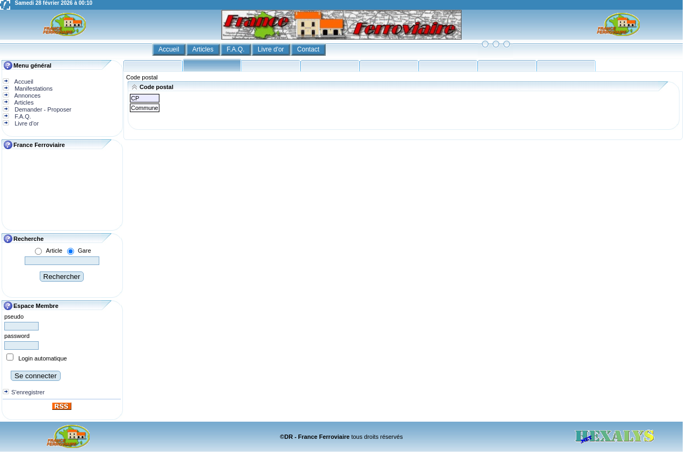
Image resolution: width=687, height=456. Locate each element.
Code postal (142, 77)
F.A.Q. (236, 49)
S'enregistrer (28, 392)
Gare (84, 250)
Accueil (169, 49)
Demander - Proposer (42, 109)
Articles (203, 49)
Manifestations (33, 88)
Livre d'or (272, 49)
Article (54, 250)
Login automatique (42, 358)
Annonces (26, 95)
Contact (309, 49)
